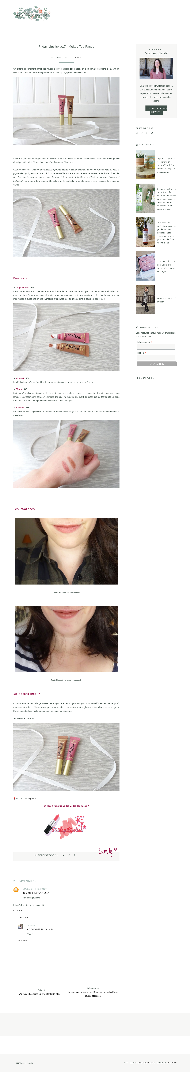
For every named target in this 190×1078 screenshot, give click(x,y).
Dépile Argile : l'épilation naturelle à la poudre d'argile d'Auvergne (166, 171)
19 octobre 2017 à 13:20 (36, 899)
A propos (85, 3)
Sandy (31, 931)
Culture (26, 3)
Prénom (141, 359)
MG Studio (172, 1069)
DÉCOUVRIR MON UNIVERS (157, 116)
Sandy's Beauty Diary (145, 1069)
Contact (101, 3)
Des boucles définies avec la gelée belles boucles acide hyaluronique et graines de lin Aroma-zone (166, 239)
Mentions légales (24, 1069)
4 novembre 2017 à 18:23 (40, 935)
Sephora (32, 804)
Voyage (10, 3)
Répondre (18, 916)
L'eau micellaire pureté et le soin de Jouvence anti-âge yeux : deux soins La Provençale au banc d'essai (166, 205)
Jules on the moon (35, 895)
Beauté (60, 3)
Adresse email (144, 348)
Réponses (24, 923)
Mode (72, 3)
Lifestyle (43, 3)
